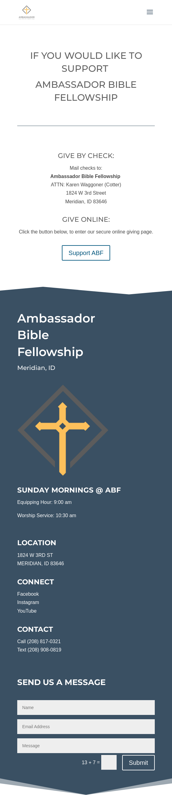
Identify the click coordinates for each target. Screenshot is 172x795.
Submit (138, 762)
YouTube (27, 611)
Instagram (28, 602)
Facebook (28, 594)
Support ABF (86, 252)
